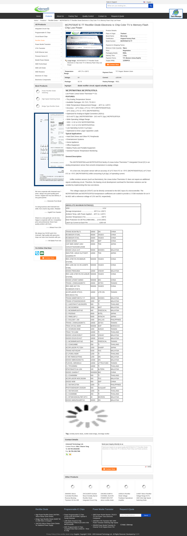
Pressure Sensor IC (41, 56)
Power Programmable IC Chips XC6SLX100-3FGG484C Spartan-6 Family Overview (75, 516)
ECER (137, 534)
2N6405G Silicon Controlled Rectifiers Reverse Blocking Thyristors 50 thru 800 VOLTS (72, 498)
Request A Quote (117, 16)
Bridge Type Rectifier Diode (50, 106)
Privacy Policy (50, 534)
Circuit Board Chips (41, 36)
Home (38, 16)
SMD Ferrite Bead (41, 64)
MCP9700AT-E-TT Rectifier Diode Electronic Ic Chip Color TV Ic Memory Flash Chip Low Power (84, 63)
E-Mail (123, 525)
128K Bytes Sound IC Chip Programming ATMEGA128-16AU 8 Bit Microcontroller (76, 522)
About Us (60, 16)
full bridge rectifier (103, 434)
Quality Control (88, 16)
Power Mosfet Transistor (43, 44)
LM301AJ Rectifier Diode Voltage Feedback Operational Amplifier (126, 497)
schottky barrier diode (76, 434)
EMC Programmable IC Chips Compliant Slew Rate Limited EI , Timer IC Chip (76, 528)
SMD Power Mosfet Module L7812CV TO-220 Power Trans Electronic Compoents (105, 516)
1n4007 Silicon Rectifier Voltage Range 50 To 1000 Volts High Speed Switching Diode (143, 497)
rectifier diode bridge (90, 434)
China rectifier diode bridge (65, 534)
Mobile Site (124, 528)
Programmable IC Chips (42, 32)
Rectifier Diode (53, 20)
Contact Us (102, 16)
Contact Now (114, 64)
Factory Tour (73, 16)
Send (146, 515)
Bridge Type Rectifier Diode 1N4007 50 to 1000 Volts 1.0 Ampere (48, 520)
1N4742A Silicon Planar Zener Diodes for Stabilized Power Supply (48, 524)
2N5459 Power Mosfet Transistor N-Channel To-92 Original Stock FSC (104, 526)
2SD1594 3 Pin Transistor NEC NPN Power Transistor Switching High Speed (105, 522)
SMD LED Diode (40, 68)
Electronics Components (43, 80)
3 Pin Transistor (40, 48)
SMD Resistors (40, 72)
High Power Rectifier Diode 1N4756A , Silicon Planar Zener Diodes (48, 515)
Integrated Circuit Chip (42, 29)
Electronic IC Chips (41, 76)
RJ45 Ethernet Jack (41, 52)
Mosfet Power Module (42, 60)
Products (48, 16)
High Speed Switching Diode (51, 99)
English (150, 2)
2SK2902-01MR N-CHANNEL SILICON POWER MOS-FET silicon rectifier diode (107, 497)
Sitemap (129, 525)
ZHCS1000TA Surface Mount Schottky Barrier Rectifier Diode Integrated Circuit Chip (90, 497)
